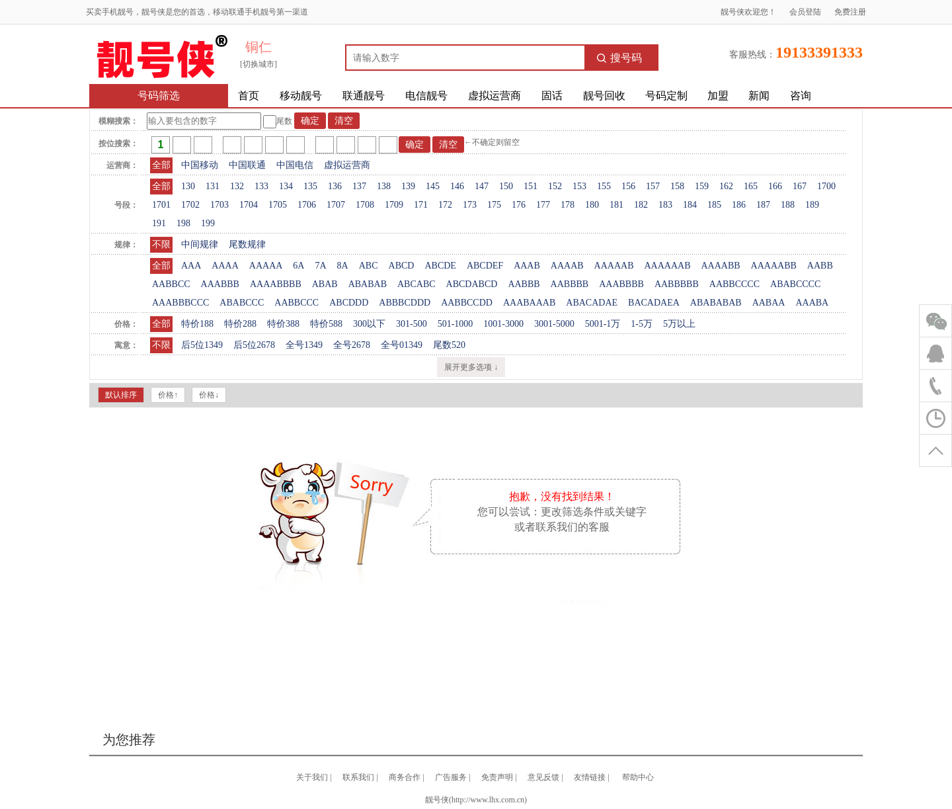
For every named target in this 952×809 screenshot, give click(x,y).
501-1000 (455, 324)
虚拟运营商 (494, 95)
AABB (820, 266)
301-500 (411, 324)
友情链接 (590, 777)
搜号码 (619, 58)
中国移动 (199, 165)
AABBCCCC (734, 284)
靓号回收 (604, 95)
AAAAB (567, 266)
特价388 (283, 324)
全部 (161, 165)
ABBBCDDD (404, 303)
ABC (368, 266)
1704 (248, 205)
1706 (307, 205)
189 (812, 205)
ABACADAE (591, 303)
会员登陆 (805, 12)
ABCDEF (485, 266)
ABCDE (440, 266)
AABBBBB (676, 284)
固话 (552, 95)
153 (579, 186)
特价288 (240, 324)
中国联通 (247, 165)
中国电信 (294, 165)
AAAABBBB (275, 284)
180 (592, 205)
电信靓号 (426, 95)
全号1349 (304, 345)
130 (188, 186)
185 (714, 205)
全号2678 (351, 345)
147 (482, 186)
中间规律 (199, 244)
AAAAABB (774, 266)
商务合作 (404, 777)
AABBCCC (296, 303)
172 (445, 205)
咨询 (800, 95)
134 (286, 186)
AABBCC (171, 284)
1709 (394, 205)
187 (763, 205)
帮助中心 (638, 777)
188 (788, 205)
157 (653, 186)
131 (212, 186)
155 (604, 186)
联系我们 (358, 777)
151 (530, 186)
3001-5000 (554, 324)
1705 (277, 205)
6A (298, 266)
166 (775, 186)
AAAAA (266, 266)
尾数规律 (247, 244)
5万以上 (679, 324)
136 (335, 186)
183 (665, 205)
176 (519, 205)
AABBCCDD (467, 303)
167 (800, 186)
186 (739, 205)
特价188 (197, 324)
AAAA (225, 266)
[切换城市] (258, 64)
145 (433, 186)
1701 (161, 205)
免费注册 (850, 12)
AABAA (768, 303)
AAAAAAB (667, 266)
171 (421, 205)
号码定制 (666, 95)
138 (384, 186)
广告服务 (451, 777)
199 (208, 223)
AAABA (811, 303)
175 (494, 205)
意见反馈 (543, 777)
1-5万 (642, 324)
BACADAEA (654, 303)
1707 (336, 205)
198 (183, 223)
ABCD (402, 266)
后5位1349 (202, 345)
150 (506, 186)
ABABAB (367, 284)
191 (159, 223)
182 (641, 205)
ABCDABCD (472, 284)
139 (408, 186)
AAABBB (220, 284)
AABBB (523, 284)
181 (616, 205)
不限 (161, 244)
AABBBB (570, 284)
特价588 (326, 324)
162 (726, 186)
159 (702, 186)
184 (690, 205)
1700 (826, 186)
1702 (190, 205)
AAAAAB (614, 266)
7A (320, 266)
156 (628, 186)
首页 (248, 95)
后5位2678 (254, 345)
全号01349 (401, 345)
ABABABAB (716, 303)
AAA (191, 266)
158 (677, 186)
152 (555, 186)
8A (342, 266)
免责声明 (497, 777)
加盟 (718, 95)
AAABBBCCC (180, 303)
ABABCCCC (795, 284)
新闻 (759, 95)
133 (261, 186)
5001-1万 (603, 324)
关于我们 (312, 777)
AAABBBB (621, 284)
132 (237, 186)
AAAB (527, 266)
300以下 (369, 324)
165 (751, 186)
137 (359, 186)
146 (457, 186)
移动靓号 (301, 95)
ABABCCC (241, 303)
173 (470, 205)
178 (568, 205)
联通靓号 (363, 95)
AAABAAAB (529, 303)
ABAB (325, 284)
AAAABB (720, 266)
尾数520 (449, 345)
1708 (365, 205)
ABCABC (416, 284)
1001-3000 (503, 324)
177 (543, 205)
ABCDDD (348, 303)
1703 (219, 205)
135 (310, 186)
